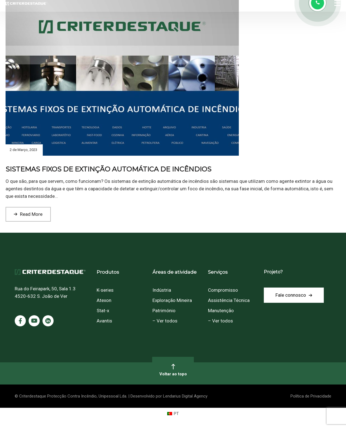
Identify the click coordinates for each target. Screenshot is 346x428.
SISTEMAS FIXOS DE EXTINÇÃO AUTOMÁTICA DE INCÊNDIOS (108, 169)
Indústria (161, 290)
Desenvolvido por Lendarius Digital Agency (169, 396)
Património (163, 310)
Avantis (104, 321)
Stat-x (103, 310)
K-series (105, 290)
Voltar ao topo (173, 369)
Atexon (104, 300)
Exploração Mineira (172, 300)
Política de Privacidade (310, 396)
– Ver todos (164, 321)
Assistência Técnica (229, 300)
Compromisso (223, 290)
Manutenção (221, 310)
